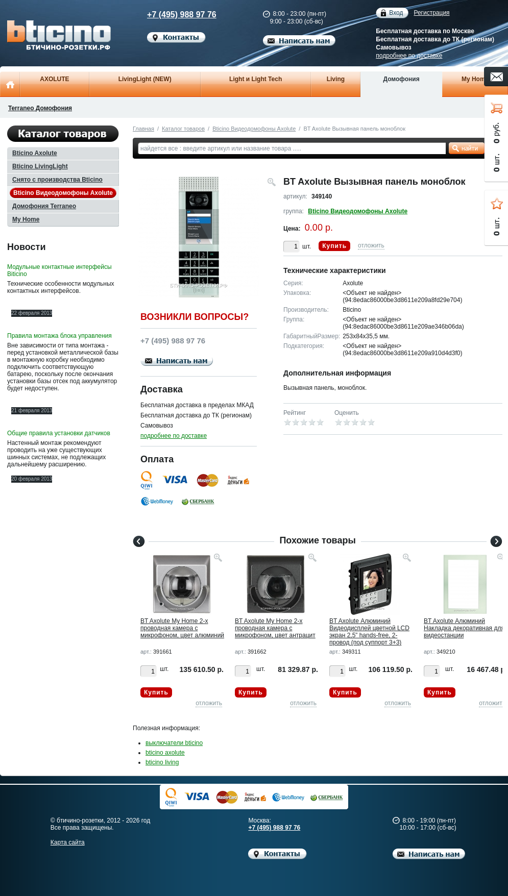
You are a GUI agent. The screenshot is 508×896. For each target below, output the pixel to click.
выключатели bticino (174, 742)
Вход (396, 13)
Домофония (401, 79)
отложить (371, 245)
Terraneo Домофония (40, 108)
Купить (334, 246)
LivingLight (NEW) (145, 79)
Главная (143, 129)
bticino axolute (165, 752)
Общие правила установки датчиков (58, 433)
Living (336, 79)
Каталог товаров (183, 129)
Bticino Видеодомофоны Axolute (254, 129)
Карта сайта (68, 842)
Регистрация (431, 12)
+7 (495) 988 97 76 (173, 14)
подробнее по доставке (409, 55)
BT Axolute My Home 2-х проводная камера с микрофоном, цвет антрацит (275, 628)
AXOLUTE (54, 79)
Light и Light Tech (255, 79)
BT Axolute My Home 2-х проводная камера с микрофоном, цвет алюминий (182, 628)
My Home (475, 79)
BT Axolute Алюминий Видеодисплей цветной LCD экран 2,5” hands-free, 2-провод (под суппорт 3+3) (369, 631)
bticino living (162, 762)
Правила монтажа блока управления (59, 335)
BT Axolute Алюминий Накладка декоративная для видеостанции (464, 628)
